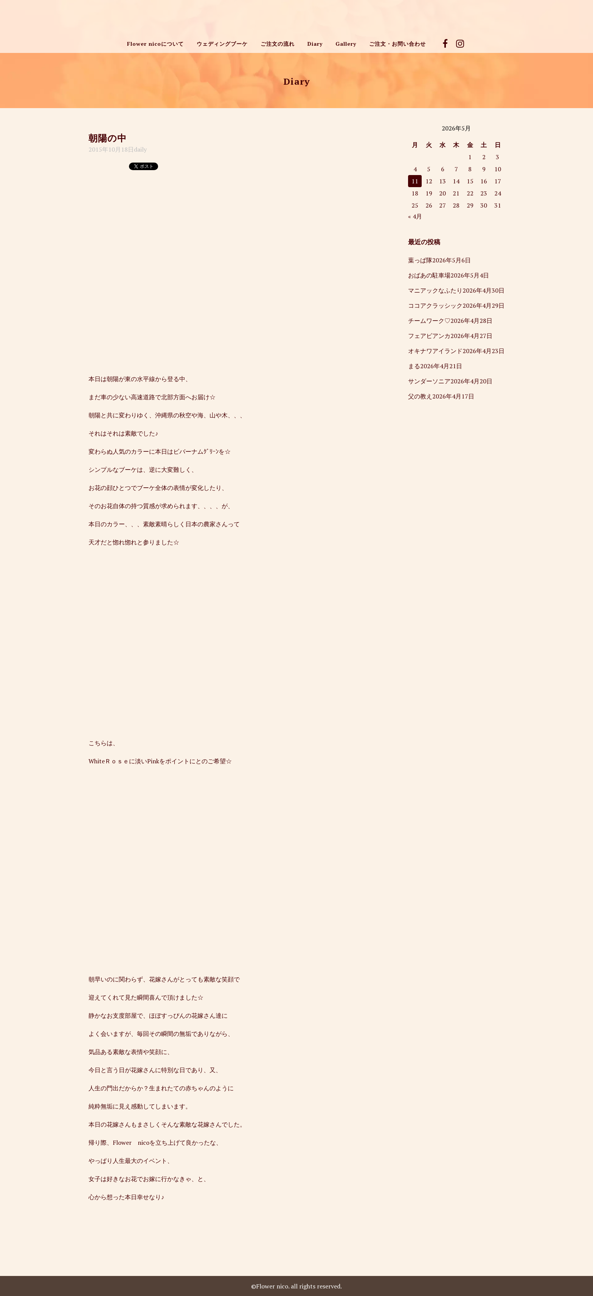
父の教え (420, 396)
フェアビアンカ (429, 336)
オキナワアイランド (435, 351)
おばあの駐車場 (429, 275)
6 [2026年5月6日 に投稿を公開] (442, 169)
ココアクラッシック (435, 305)
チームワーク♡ (429, 320)
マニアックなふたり (435, 290)
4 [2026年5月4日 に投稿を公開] (415, 169)
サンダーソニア (429, 381)
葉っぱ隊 (420, 260)
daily (140, 149)
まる (414, 366)
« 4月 (415, 216)
